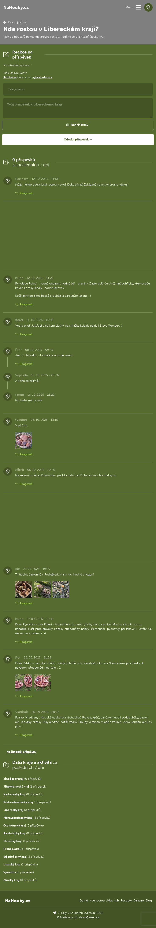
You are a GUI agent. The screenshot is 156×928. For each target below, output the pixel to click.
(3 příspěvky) (23, 857)
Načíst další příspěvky (21, 752)
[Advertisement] (78, 235)
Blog (148, 900)
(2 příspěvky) (20, 864)
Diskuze (138, 900)
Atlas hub (112, 900)
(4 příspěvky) (26, 818)
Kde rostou (97, 900)
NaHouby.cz (16, 7)
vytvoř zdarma (42, 77)
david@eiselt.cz (89, 917)
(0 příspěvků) (22, 779)
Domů (83, 900)
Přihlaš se (9, 77)
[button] (138, 7)
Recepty (126, 900)
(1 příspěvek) (25, 786)
